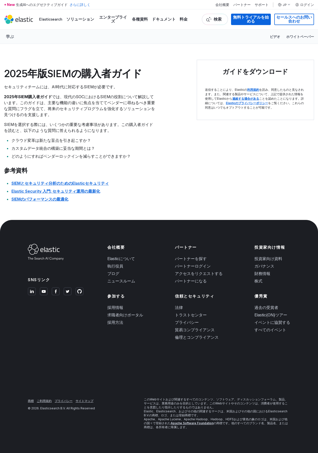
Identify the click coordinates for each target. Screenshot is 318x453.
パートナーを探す (191, 258)
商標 (31, 401)
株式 (258, 280)
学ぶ (10, 36)
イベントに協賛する (272, 322)
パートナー (242, 4)
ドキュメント (164, 19)
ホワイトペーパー (300, 36)
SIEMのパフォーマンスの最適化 (39, 199)
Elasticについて (121, 258)
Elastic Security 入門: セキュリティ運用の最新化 (55, 191)
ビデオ (275, 36)
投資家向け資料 (268, 258)
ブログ (113, 273)
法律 (179, 307)
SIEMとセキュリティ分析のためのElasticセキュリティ (60, 183)
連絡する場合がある (245, 98)
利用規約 (253, 89)
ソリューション (80, 19)
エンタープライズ (113, 19)
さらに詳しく (80, 4)
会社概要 (222, 4)
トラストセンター (191, 314)
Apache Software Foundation (192, 423)
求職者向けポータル (125, 314)
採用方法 (115, 322)
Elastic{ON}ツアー (270, 314)
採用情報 (115, 307)
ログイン (304, 5)
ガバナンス (264, 266)
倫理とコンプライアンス (197, 337)
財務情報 (262, 273)
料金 (184, 19)
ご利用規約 (44, 401)
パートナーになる (191, 280)
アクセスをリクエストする (199, 273)
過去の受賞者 (266, 307)
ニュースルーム (121, 280)
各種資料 (140, 19)
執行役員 (115, 266)
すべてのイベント (270, 329)
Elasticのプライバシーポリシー (247, 103)
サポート (262, 4)
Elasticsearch (50, 19)
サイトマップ (84, 401)
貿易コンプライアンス (195, 329)
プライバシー (187, 322)
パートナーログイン (193, 266)
